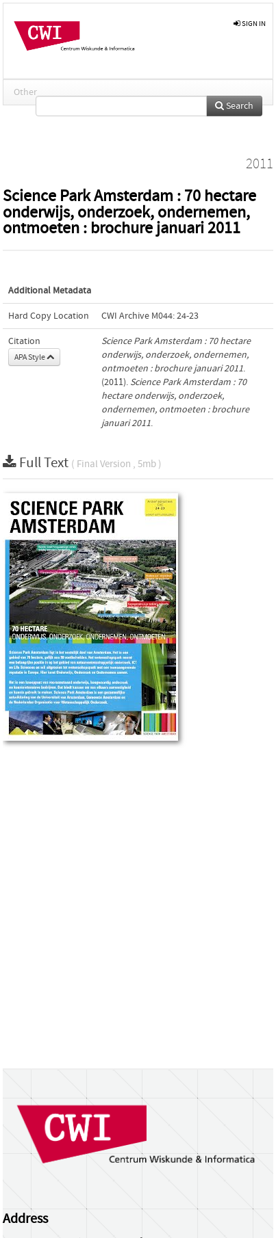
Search (234, 106)
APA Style (34, 357)
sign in (250, 23)
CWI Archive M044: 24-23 (150, 316)
